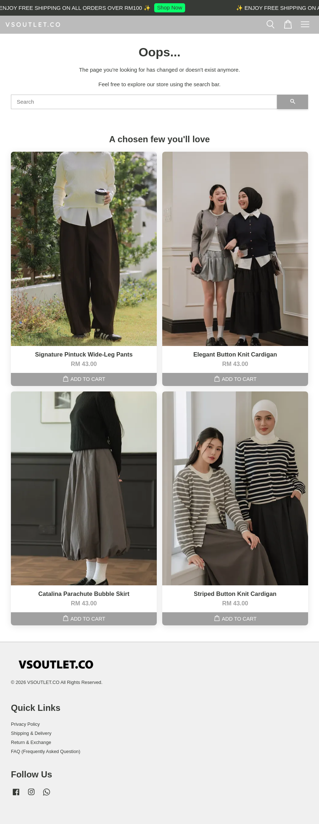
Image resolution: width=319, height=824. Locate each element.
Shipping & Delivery (31, 733)
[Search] (144, 102)
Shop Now (171, 7)
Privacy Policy (25, 724)
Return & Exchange (31, 742)
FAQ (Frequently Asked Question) (45, 751)
